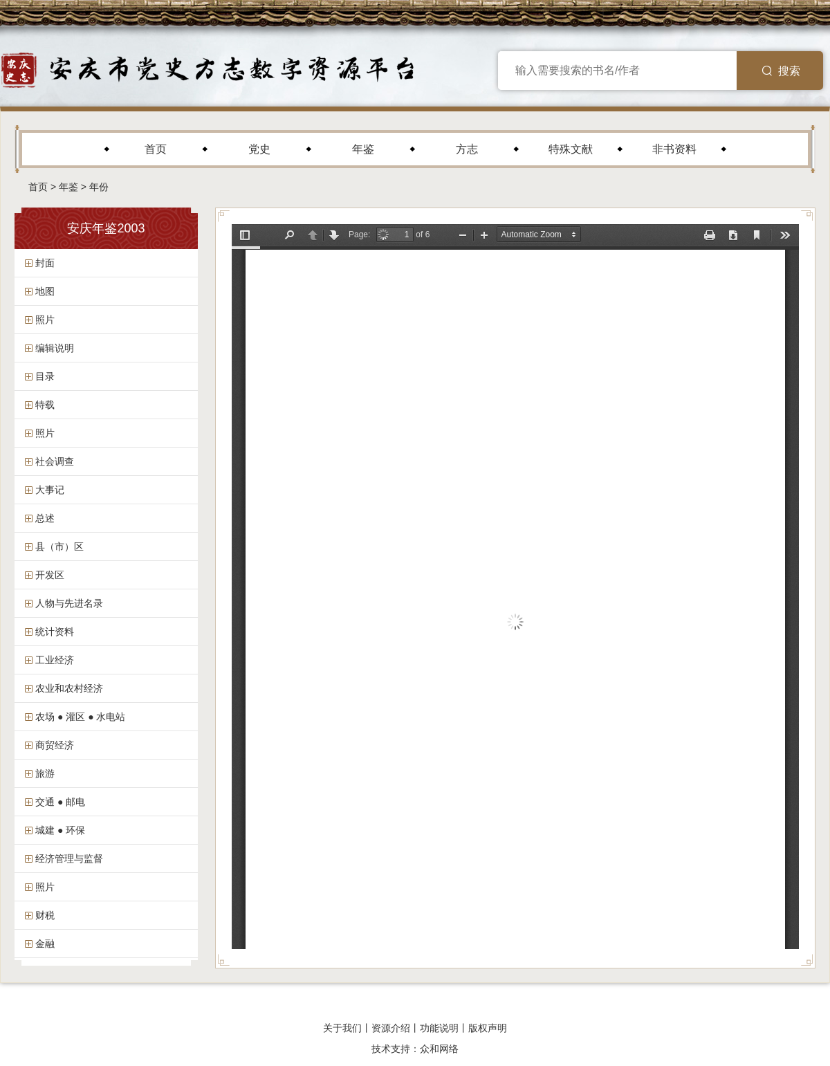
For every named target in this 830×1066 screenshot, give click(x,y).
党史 (259, 149)
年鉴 (363, 149)
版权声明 (487, 1027)
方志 (467, 149)
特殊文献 (570, 149)
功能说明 (439, 1027)
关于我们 (342, 1027)
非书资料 (674, 149)
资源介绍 (390, 1027)
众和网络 (439, 1048)
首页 (156, 149)
